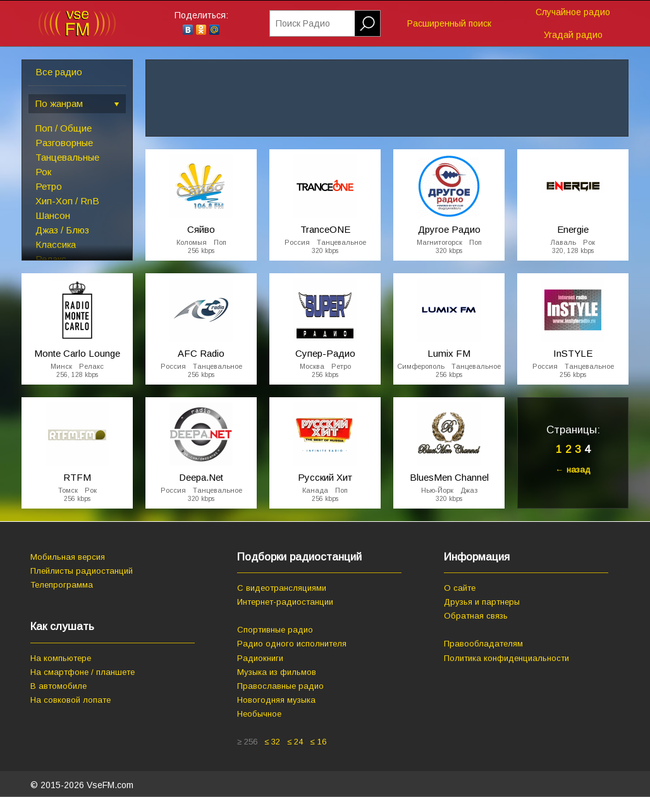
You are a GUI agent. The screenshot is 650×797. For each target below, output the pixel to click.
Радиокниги (260, 658)
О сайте (459, 588)
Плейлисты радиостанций (81, 571)
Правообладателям (483, 643)
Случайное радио (573, 12)
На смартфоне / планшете (82, 672)
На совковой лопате (70, 700)
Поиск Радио (303, 23)
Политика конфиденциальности (506, 658)
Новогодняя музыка (276, 700)
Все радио (58, 71)
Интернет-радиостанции (285, 602)
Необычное (259, 714)
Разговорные (64, 142)
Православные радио (280, 686)
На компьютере (60, 658)
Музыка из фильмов (276, 672)
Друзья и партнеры (482, 602)
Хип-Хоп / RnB (67, 200)
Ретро (48, 186)
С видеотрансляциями (281, 588)
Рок (43, 171)
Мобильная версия (67, 557)
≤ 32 (272, 741)
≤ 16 (318, 741)
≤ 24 (295, 741)
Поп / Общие (63, 128)
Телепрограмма (61, 585)
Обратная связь (476, 616)
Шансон (52, 215)
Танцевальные (67, 157)
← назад (573, 469)
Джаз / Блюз (62, 230)
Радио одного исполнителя (291, 643)
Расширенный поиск (449, 23)
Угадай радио (573, 35)
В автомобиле (58, 686)
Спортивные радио (275, 629)
